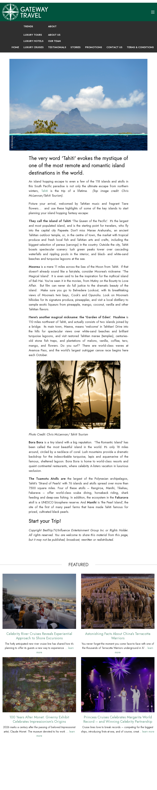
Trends (28, 26)
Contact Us (114, 47)
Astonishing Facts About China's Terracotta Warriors (117, 635)
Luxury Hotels (33, 41)
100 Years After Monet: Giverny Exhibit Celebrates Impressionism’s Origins (39, 719)
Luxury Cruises (34, 47)
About (52, 26)
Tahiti (44, 191)
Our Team (54, 41)
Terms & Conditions (140, 47)
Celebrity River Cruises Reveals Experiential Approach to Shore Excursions (39, 635)
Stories (76, 47)
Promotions (93, 47)
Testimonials (57, 47)
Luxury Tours (33, 35)
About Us (54, 35)
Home (15, 47)
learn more (148, 731)
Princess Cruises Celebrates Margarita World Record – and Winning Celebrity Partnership (117, 719)
